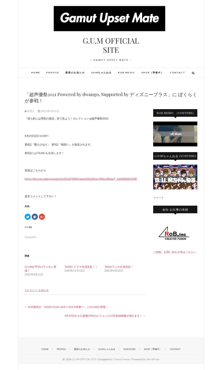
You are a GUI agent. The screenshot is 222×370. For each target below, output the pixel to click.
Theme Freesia (122, 359)
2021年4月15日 (48, 111)
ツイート (158, 197)
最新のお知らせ (75, 72)
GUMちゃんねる (101, 72)
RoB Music (126, 72)
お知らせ (44, 290)
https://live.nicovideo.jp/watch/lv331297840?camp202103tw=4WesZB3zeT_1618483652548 (81, 178)
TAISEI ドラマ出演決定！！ (81, 266)
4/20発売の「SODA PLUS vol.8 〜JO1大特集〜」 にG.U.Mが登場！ (66, 306)
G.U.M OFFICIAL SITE (111, 45)
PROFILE (52, 72)
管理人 (30, 111)
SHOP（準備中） (152, 72)
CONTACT (177, 72)
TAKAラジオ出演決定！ (118, 266)
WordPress (153, 359)
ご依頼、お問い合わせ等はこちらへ (174, 252)
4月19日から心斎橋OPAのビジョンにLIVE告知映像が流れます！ (105, 315)
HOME (35, 72)
